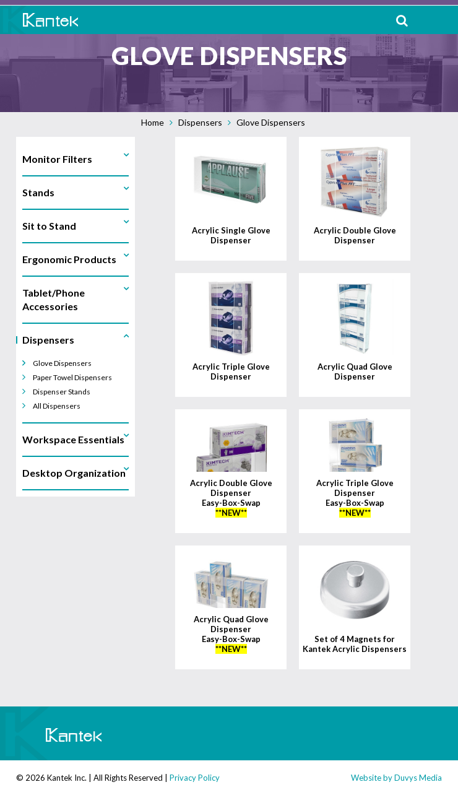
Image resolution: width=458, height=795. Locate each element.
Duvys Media (418, 778)
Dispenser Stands (61, 391)
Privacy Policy (195, 778)
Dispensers (200, 122)
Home (152, 122)
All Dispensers (56, 406)
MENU (439, 20)
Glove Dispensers (270, 122)
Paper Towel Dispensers (72, 377)
